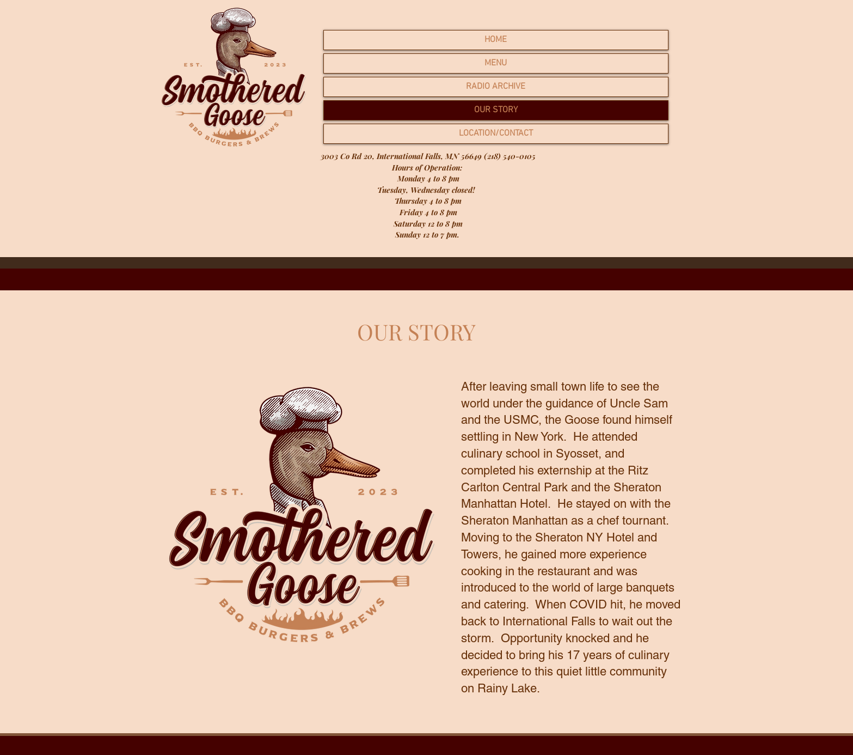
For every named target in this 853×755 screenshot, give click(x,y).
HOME (495, 39)
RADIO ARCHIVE (495, 86)
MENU (495, 63)
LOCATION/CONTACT (496, 133)
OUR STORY (496, 110)
